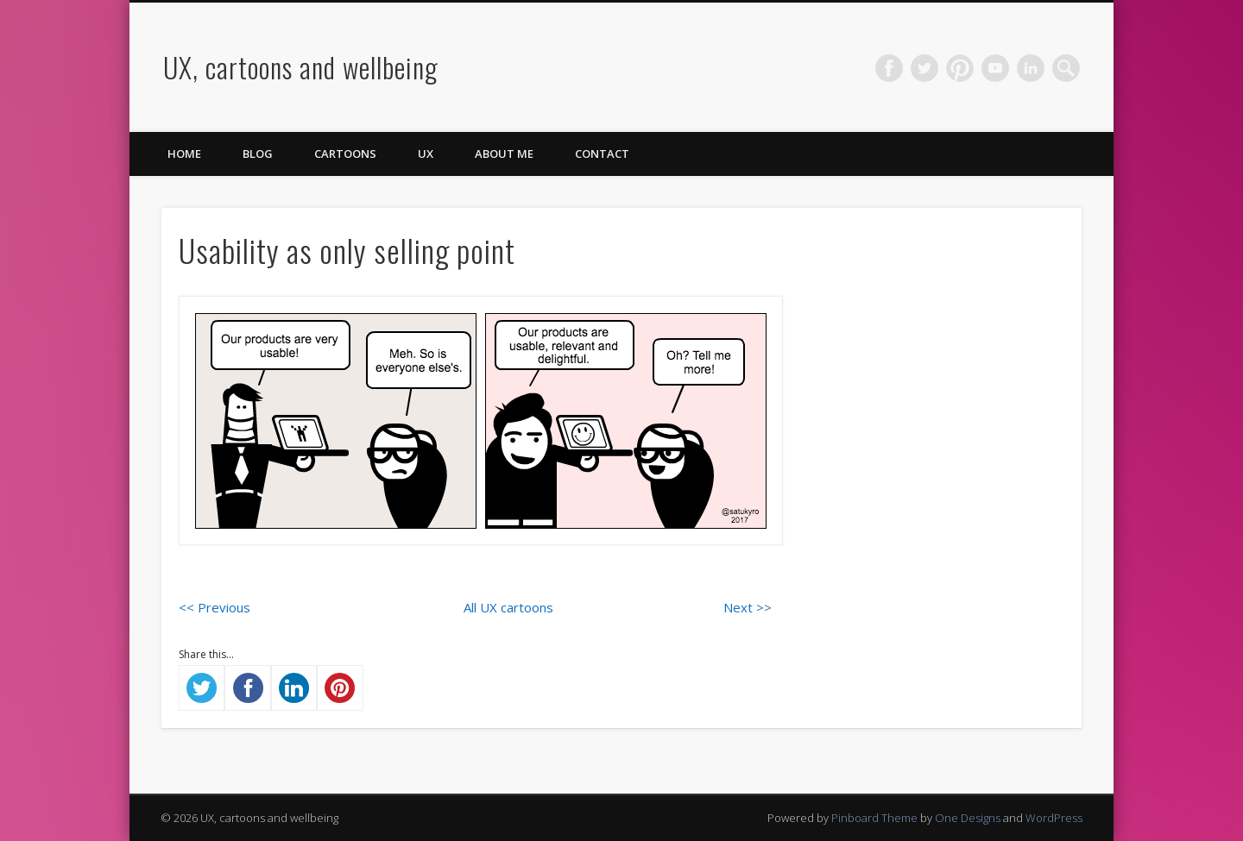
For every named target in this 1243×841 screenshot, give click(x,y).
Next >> (747, 607)
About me (504, 153)
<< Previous (214, 607)
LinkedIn (1030, 68)
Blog (258, 153)
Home (184, 153)
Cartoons (345, 153)
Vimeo (995, 68)
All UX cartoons (508, 607)
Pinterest (960, 68)
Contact (602, 153)
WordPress (1053, 817)
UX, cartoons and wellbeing (301, 67)
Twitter (924, 68)
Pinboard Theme (874, 817)
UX (425, 153)
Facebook (889, 68)
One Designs (967, 817)
